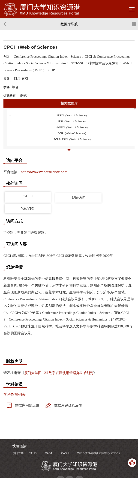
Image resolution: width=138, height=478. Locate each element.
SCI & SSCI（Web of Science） (72, 139)
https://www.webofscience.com (44, 172)
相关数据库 (69, 103)
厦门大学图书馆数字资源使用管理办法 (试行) (58, 373)
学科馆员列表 (14, 394)
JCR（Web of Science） (73, 133)
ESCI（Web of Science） (72, 115)
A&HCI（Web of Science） (72, 127)
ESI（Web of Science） (72, 121)
